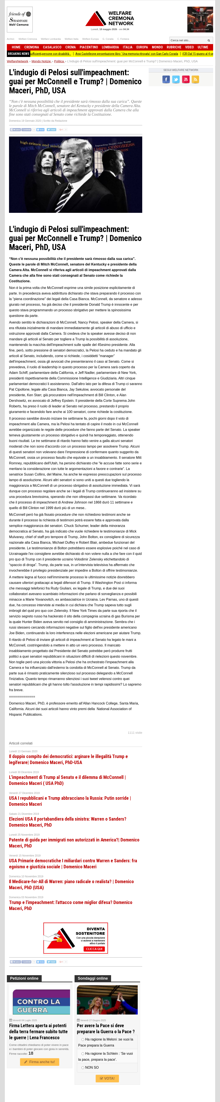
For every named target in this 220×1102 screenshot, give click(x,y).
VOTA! (107, 1078)
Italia (128, 47)
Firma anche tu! (39, 1062)
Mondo (157, 47)
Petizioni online (24, 978)
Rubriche (174, 47)
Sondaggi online (93, 978)
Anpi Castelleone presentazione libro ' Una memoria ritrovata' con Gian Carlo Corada (129, 53)
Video (189, 47)
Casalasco (52, 47)
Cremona (31, 47)
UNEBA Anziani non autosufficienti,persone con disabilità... (38, 53)
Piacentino (89, 47)
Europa (142, 47)
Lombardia (110, 47)
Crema (70, 47)
